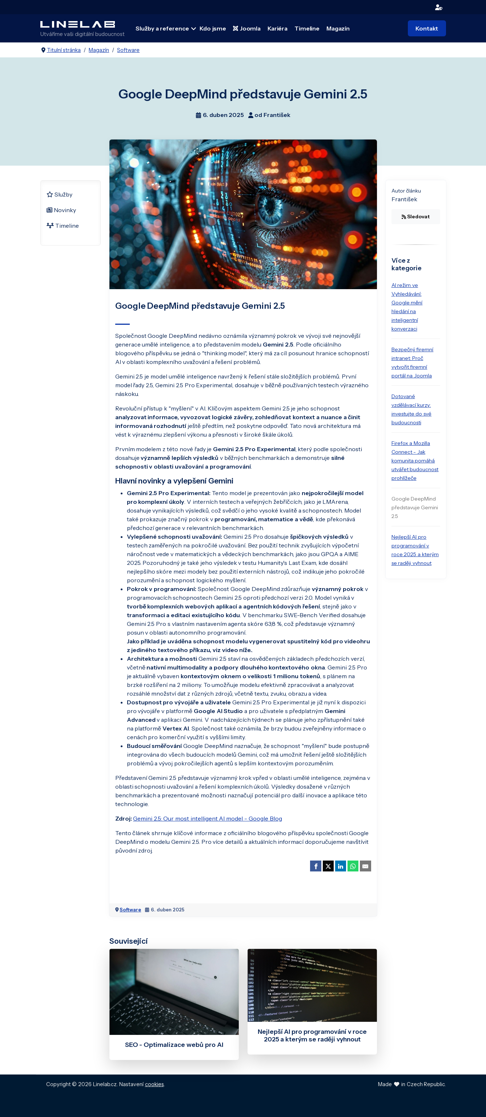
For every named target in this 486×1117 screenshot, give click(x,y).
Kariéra (277, 28)
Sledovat (416, 216)
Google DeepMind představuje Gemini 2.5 (414, 507)
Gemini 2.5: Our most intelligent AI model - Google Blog (207, 817)
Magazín (337, 28)
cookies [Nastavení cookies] (154, 1083)
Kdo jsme (213, 28)
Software (130, 909)
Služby (60, 193)
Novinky (61, 209)
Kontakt (426, 28)
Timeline (306, 28)
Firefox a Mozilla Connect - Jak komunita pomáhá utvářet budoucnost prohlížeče (415, 460)
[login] (439, 7)
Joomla (247, 28)
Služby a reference (162, 28)
